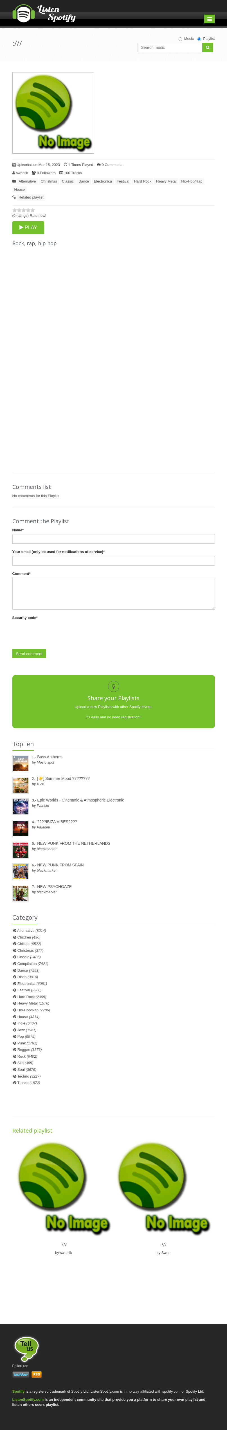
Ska (25, 1063)
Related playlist (31, 197)
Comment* (21, 573)
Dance (83, 181)
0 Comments (109, 165)
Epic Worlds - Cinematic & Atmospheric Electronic (80, 800)
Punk (27, 1043)
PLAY (28, 227)
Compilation (32, 964)
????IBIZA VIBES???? (57, 821)
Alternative (27, 181)
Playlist (206, 39)
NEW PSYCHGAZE (54, 886)
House (19, 189)
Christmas (49, 181)
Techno (29, 1076)
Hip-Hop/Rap (191, 181)
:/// (64, 1245)
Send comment (29, 654)
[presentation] (55, 633)
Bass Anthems (49, 757)
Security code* (25, 618)
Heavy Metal (166, 181)
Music (186, 39)
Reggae (29, 1050)
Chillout (29, 944)
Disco (27, 977)
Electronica (103, 181)
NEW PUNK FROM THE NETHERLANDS (73, 843)
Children (29, 937)
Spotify (18, 1391)
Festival (123, 181)
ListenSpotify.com (28, 1399)
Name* (18, 530)
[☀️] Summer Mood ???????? (63, 778)
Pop (26, 1036)
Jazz (27, 1030)
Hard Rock (142, 181)
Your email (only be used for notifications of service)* (58, 552)
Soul (26, 1069)
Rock (27, 1056)
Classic (68, 181)
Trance (28, 1083)
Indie (27, 1023)
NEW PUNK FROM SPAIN (60, 865)
